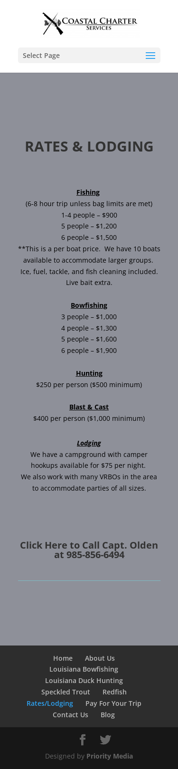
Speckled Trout (65, 691)
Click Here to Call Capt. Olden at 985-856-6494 (89, 550)
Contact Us (70, 714)
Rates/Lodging (50, 703)
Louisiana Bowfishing (83, 669)
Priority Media (109, 755)
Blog (108, 714)
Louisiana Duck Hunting (84, 680)
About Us (100, 658)
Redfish (115, 691)
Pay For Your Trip (113, 703)
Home (63, 658)
